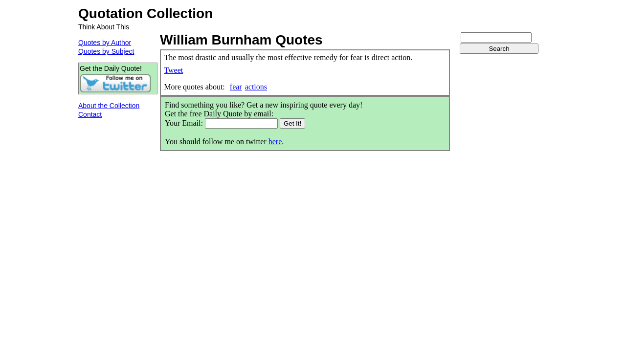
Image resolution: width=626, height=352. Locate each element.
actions (256, 87)
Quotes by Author (104, 42)
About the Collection (108, 106)
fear (236, 87)
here (275, 141)
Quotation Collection (145, 13)
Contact (90, 114)
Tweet (173, 70)
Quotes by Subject (106, 51)
